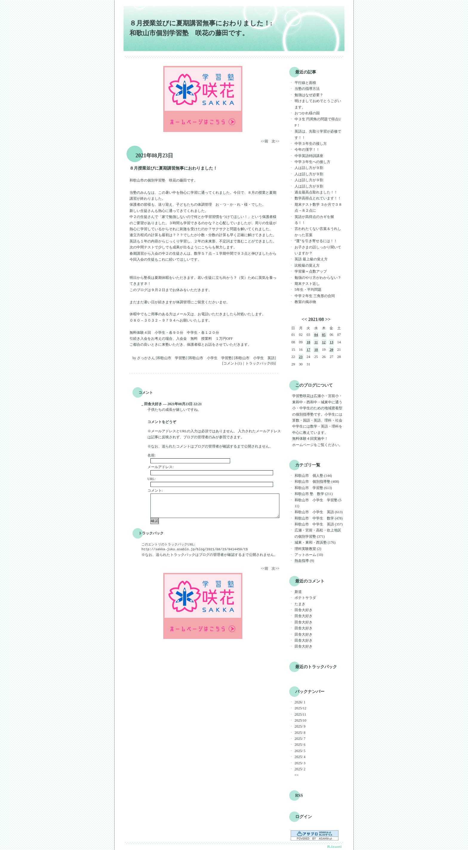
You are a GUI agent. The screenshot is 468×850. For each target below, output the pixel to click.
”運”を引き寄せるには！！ (316, 241)
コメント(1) (232, 363)
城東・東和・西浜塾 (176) (315, 542)
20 (331, 350)
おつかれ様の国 (307, 113)
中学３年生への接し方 (312, 162)
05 (324, 335)
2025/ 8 (300, 733)
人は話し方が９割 (309, 168)
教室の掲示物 (305, 302)
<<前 (265, 141)
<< (304, 319)
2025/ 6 (300, 745)
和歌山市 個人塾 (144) (313, 476)
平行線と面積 (305, 83)
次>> (275, 141)
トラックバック (151, 533)
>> (327, 319)
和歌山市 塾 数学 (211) (314, 494)
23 (301, 357)
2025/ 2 (300, 769)
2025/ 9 (300, 726)
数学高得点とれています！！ (318, 198)
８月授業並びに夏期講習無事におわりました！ (173, 168)
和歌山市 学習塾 (171, 358)
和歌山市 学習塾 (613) (313, 488)
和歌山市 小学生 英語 (255, 358)
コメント (145, 393)
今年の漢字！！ (307, 149)
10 (308, 342)
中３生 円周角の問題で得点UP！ (318, 122)
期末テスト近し (307, 284)
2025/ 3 (300, 763)
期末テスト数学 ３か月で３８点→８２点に (318, 207)
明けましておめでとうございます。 (318, 104)
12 (324, 342)
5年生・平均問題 (308, 290)
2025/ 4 (300, 757)
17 (308, 350)
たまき (300, 604)
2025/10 (300, 720)
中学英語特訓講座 (309, 156)
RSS (299, 795)
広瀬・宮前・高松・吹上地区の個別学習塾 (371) (318, 533)
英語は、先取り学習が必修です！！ (318, 134)
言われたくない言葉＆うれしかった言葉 (318, 232)
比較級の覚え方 (307, 265)
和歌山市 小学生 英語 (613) (319, 512)
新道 (298, 592)
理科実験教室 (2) (308, 549)
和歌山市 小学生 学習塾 (210, 358)
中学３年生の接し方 (311, 144)
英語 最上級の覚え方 (311, 259)
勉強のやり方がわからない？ (318, 278)
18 (316, 350)
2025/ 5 (300, 751)
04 (316, 335)
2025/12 (300, 708)
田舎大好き (303, 610)
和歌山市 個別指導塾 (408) (317, 481)
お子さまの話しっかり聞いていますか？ (318, 250)
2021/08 (316, 319)
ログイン (303, 816)
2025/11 (300, 714)
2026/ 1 (300, 702)
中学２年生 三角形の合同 (315, 296)
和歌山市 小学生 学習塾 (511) (318, 503)
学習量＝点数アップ (311, 271)
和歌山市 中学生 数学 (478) (319, 518)
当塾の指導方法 (307, 89)
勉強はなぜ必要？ (309, 95)
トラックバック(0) (260, 363)
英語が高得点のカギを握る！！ (314, 220)
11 (316, 342)
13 (331, 342)
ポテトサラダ (305, 598)
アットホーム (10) (309, 555)
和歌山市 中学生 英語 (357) (319, 524)
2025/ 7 (300, 739)
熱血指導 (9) (304, 561)
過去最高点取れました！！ (316, 192)
